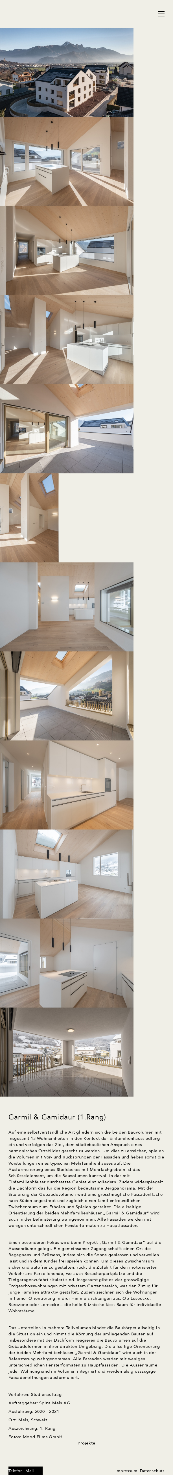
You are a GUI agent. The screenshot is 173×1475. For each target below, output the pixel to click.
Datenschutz (152, 1471)
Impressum (126, 1471)
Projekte (86, 1443)
